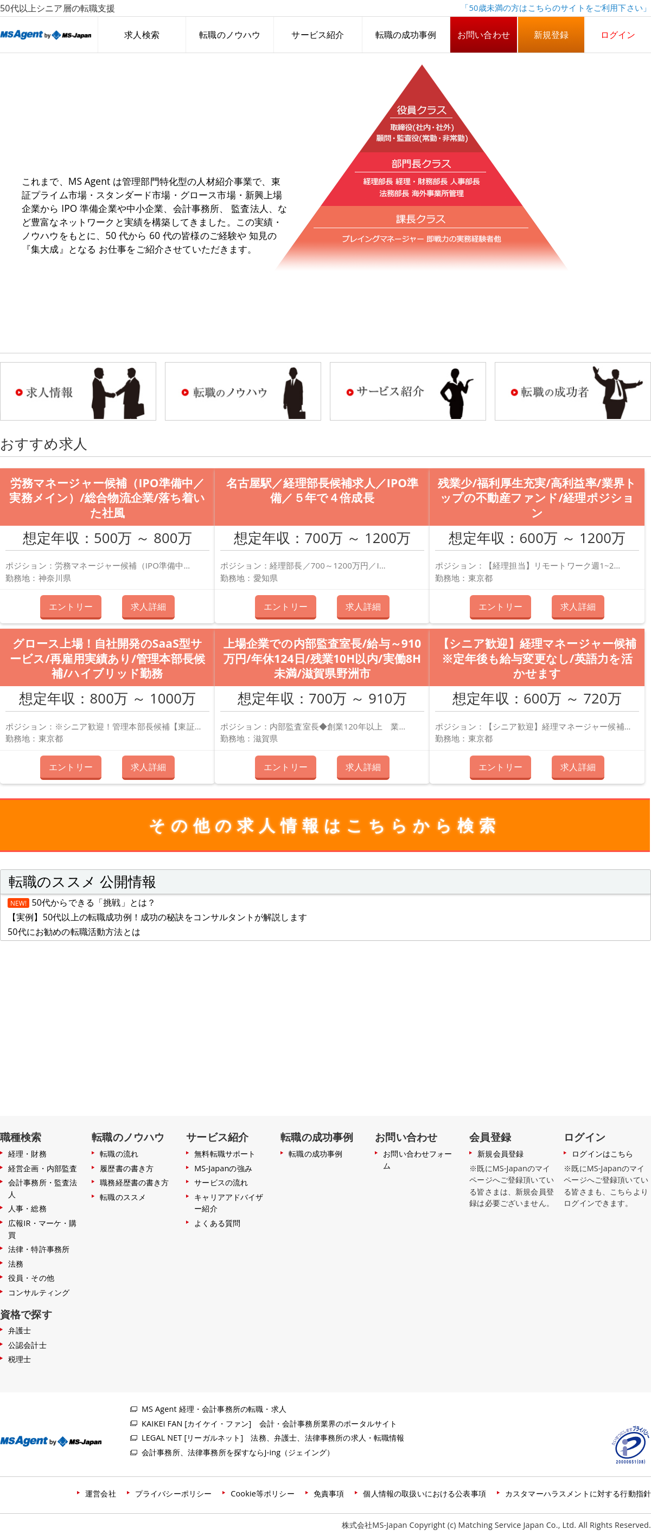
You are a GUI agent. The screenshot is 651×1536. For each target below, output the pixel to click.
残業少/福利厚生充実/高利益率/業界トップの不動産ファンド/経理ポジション (537, 497)
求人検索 (141, 35)
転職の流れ (119, 1153)
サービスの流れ (221, 1182)
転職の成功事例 (406, 35)
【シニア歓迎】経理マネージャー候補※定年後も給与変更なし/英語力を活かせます (537, 658)
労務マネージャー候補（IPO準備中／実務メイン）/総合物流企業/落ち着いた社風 (107, 497)
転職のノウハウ (229, 35)
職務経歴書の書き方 (134, 1182)
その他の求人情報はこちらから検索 (325, 825)
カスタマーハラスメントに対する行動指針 (578, 1493)
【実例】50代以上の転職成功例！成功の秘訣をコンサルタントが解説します (157, 917)
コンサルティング (38, 1292)
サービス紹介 (317, 35)
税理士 (19, 1359)
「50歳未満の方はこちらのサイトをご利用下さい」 (556, 7)
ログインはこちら (602, 1153)
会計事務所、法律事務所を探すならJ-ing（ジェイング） (238, 1452)
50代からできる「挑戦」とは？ (94, 902)
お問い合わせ (483, 35)
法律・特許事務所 (38, 1249)
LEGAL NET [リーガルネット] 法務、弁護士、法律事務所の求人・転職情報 (273, 1437)
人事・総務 (27, 1208)
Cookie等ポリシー (262, 1493)
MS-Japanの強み (223, 1168)
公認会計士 (27, 1345)
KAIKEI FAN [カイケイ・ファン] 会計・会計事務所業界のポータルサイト (269, 1423)
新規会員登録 (500, 1153)
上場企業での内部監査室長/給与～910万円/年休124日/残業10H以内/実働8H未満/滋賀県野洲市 (323, 658)
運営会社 (100, 1493)
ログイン (618, 35)
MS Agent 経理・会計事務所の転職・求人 (214, 1409)
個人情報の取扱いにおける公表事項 (424, 1493)
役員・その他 (31, 1278)
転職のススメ (123, 1197)
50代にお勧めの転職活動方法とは (74, 932)
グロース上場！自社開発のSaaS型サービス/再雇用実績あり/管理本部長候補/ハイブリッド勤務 (107, 658)
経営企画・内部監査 (42, 1168)
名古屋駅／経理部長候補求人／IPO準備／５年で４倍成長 (322, 490)
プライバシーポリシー (173, 1493)
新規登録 (551, 35)
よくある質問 (217, 1223)
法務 (15, 1264)
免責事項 (329, 1493)
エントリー (71, 606)
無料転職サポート (225, 1153)
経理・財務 (27, 1153)
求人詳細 (148, 606)
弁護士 (19, 1330)
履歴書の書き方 (127, 1168)
